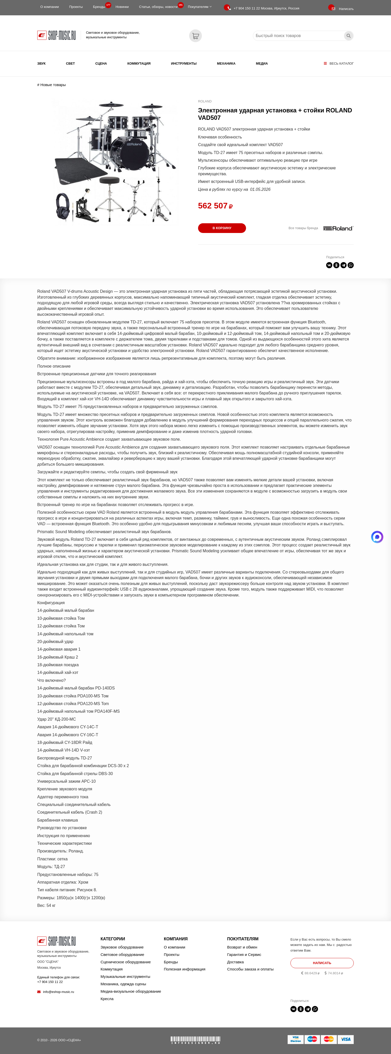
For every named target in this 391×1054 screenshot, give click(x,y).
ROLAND (205, 101)
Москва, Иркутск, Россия (263, 8)
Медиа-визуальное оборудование (131, 991)
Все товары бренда (303, 228)
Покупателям (200, 7)
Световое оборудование (122, 954)
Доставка (235, 962)
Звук (41, 63)
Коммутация (139, 63)
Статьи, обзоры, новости (160, 6)
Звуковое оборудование (122, 947)
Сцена (101, 63)
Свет (70, 63)
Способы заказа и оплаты (250, 969)
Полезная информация (184, 969)
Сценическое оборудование (126, 962)
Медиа (262, 63)
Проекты (76, 7)
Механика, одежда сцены (123, 984)
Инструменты (184, 63)
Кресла (107, 999)
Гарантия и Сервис (244, 954)
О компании (49, 7)
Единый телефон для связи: (58, 979)
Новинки (122, 7)
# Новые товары (51, 85)
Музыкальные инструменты (125, 976)
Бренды (100, 6)
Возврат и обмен (242, 947)
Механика (226, 63)
